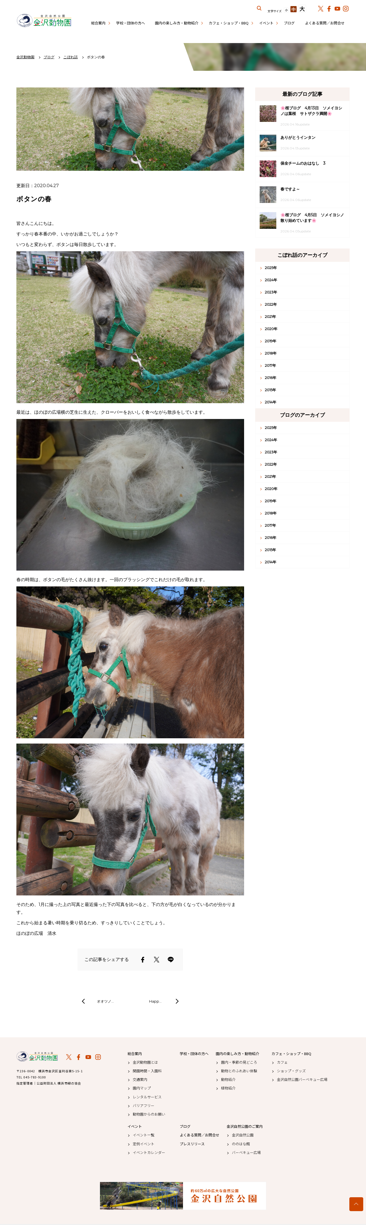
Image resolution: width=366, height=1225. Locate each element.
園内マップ (142, 1088)
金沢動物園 (37, 1056)
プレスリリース (192, 1143)
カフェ (282, 1062)
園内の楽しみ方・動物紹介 (176, 23)
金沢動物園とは (145, 1062)
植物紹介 (228, 1088)
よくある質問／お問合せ (325, 23)
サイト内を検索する (259, 8)
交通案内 (140, 1079)
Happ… (155, 1001)
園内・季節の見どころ (239, 1062)
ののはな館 (241, 1143)
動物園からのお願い (149, 1114)
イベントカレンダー (149, 1152)
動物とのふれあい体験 (239, 1070)
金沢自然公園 (243, 1135)
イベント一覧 (143, 1135)
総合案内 (98, 23)
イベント (266, 23)
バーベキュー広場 (246, 1152)
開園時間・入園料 (147, 1070)
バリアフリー (143, 1105)
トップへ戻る (356, 1204)
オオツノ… (105, 1001)
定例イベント (143, 1143)
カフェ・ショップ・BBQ (229, 23)
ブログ (289, 23)
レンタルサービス (147, 1097)
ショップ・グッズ (291, 1070)
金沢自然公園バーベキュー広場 (302, 1079)
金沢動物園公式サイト (44, 21)
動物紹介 (228, 1079)
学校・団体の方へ (130, 23)
